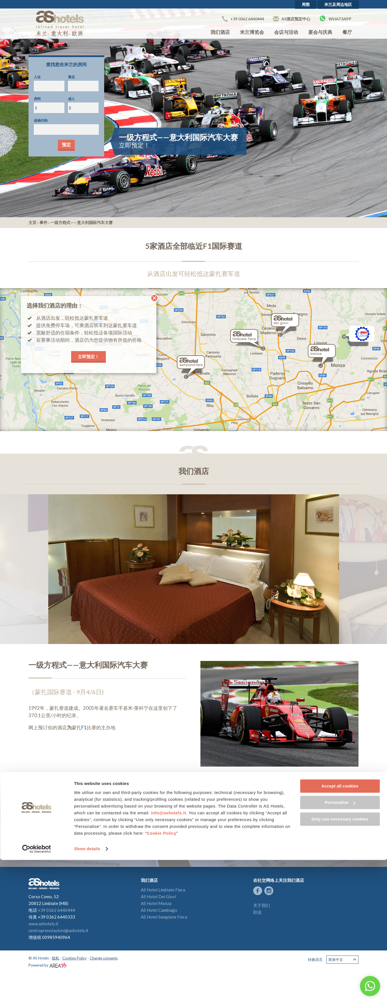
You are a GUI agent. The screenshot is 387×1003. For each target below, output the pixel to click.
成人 (71, 99)
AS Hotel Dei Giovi (158, 896)
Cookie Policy (161, 976)
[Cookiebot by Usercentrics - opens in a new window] (36, 992)
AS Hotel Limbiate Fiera (163, 889)
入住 (37, 77)
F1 (84, 727)
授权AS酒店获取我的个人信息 (93, 839)
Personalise (340, 945)
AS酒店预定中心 (291, 19)
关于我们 (261, 905)
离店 (71, 77)
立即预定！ (88, 356)
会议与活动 (286, 32)
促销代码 (40, 120)
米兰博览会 (252, 32)
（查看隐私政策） (127, 839)
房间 (37, 99)
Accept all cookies (340, 929)
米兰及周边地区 (338, 4)
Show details (87, 991)
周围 (306, 4)
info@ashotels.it (168, 956)
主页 (32, 222)
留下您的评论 (277, 835)
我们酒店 (220, 32)
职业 (257, 912)
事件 (43, 222)
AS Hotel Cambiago (159, 910)
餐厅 (347, 32)
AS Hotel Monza (156, 903)
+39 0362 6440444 (243, 19)
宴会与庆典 (320, 32)
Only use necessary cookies (340, 962)
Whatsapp (335, 18)
